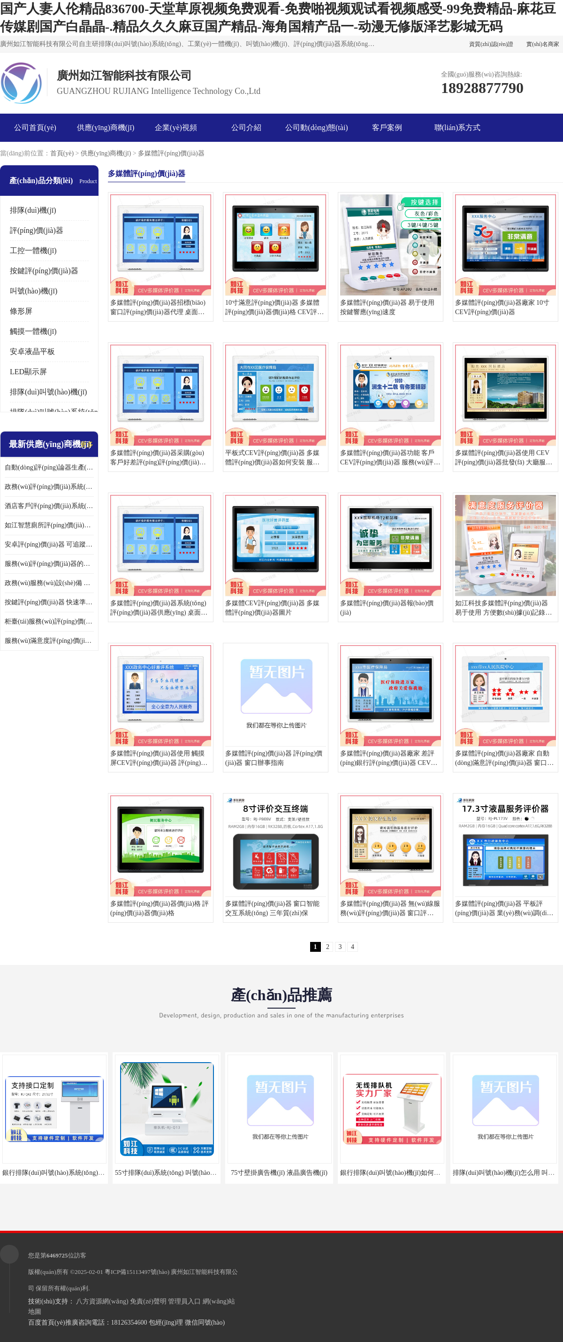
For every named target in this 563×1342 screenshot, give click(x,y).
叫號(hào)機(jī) (33, 291)
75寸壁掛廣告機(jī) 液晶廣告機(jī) (279, 1172)
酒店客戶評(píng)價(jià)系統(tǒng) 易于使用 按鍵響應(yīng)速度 (49, 505)
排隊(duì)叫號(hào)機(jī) (48, 392)
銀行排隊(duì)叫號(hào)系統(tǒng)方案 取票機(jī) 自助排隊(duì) (91, 1172)
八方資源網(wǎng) (102, 1301)
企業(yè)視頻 (176, 127)
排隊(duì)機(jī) (33, 210)
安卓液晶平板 (32, 351)
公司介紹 (246, 127)
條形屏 (21, 311)
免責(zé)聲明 (148, 1301)
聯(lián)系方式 (457, 127)
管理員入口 (184, 1301)
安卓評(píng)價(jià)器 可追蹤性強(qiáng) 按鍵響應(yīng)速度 (49, 544)
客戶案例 (387, 127)
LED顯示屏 (28, 372)
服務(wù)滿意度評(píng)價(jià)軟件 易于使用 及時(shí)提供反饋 (49, 640)
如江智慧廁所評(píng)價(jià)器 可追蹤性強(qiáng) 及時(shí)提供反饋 (49, 525)
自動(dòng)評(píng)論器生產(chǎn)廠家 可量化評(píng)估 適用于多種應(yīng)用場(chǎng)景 (49, 467)
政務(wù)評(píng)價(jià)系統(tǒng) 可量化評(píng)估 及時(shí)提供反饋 (49, 486)
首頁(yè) (62, 153)
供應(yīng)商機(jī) (106, 127)
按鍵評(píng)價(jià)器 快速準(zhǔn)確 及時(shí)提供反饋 (49, 602)
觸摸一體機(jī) (33, 331)
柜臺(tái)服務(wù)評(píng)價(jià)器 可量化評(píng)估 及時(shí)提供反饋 (49, 621)
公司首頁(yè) (35, 127)
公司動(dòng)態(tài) (316, 127)
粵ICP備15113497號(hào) (137, 1271)
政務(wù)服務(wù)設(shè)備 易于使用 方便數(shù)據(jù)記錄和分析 (49, 582)
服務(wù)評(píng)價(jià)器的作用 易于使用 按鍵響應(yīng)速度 (49, 563)
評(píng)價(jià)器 (36, 230)
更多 (86, 444)
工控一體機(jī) (33, 251)
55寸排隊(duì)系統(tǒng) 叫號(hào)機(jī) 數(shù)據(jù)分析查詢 (203, 1172)
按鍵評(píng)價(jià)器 (44, 271)
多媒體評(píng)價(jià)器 (171, 153)
